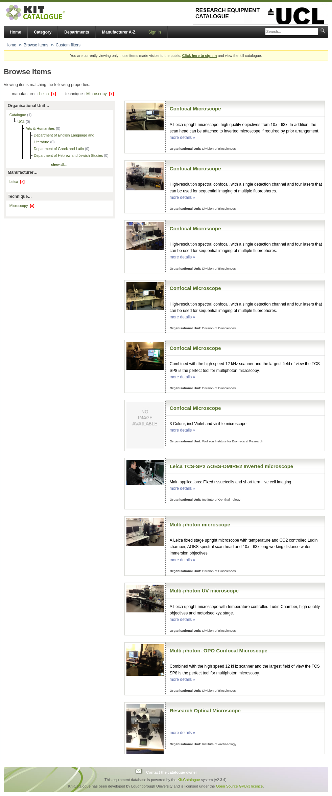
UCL (22, 122)
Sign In (154, 32)
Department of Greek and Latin (59, 149)
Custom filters (68, 45)
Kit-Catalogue (188, 780)
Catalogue (18, 115)
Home (15, 32)
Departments (76, 32)
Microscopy (100, 93)
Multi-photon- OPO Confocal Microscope (218, 650)
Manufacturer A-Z (119, 32)
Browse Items (36, 45)
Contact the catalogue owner (171, 772)
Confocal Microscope (195, 108)
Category (42, 32)
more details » (182, 137)
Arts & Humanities (41, 128)
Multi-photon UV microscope (204, 590)
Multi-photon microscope (200, 524)
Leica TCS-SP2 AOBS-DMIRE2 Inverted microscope (231, 466)
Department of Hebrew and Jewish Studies (69, 155)
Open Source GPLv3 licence (239, 786)
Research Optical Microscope (205, 710)
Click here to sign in (199, 56)
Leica (47, 93)
